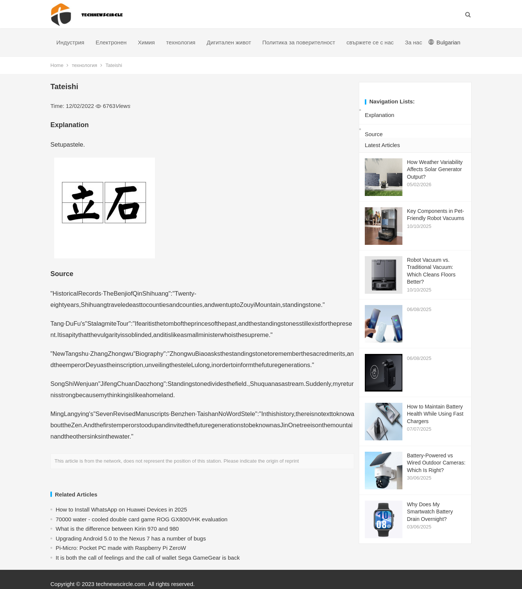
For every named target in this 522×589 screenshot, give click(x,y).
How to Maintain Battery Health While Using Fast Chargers (435, 414)
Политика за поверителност (299, 42)
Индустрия (70, 42)
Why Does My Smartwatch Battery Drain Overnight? (430, 511)
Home (57, 65)
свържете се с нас (370, 42)
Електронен (111, 42)
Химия (146, 42)
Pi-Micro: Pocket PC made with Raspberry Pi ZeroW (121, 548)
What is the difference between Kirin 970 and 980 (117, 528)
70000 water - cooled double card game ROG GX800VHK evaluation (142, 519)
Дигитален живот (228, 42)
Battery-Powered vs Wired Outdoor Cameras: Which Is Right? (436, 462)
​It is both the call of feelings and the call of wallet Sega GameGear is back (148, 557)
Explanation (379, 115)
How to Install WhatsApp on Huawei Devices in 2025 (121, 509)
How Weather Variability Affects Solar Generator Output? (435, 169)
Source (374, 134)
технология (181, 42)
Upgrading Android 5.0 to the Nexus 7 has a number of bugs (131, 538)
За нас (413, 42)
